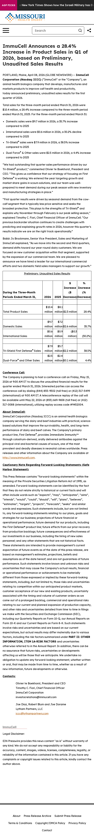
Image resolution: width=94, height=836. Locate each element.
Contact (47, 830)
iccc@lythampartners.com (32, 713)
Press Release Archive (37, 816)
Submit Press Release (68, 816)
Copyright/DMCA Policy (50, 823)
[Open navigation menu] (6, 30)
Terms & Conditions (20, 823)
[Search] (54, 30)
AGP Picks (8, 5)
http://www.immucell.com (19, 457)
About (16, 816)
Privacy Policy (77, 823)
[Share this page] (89, 30)
